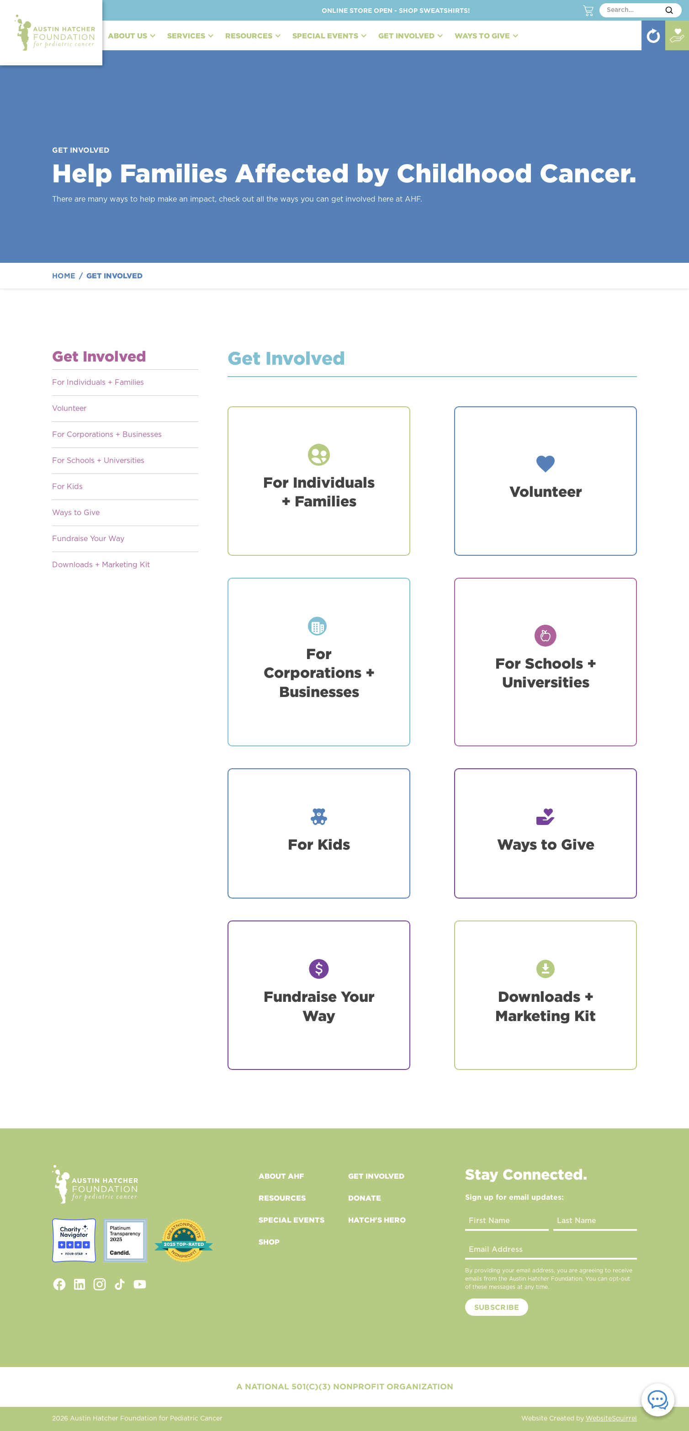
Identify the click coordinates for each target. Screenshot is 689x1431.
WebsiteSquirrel (611, 1418)
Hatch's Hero (377, 1220)
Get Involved (376, 1176)
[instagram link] (99, 1284)
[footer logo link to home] (95, 1184)
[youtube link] (139, 1284)
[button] (132, 35)
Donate (364, 1198)
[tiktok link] (119, 1284)
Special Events (291, 1220)
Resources (282, 1198)
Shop (269, 1242)
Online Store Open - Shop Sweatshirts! (396, 10)
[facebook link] (59, 1284)
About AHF (281, 1176)
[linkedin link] (79, 1284)
